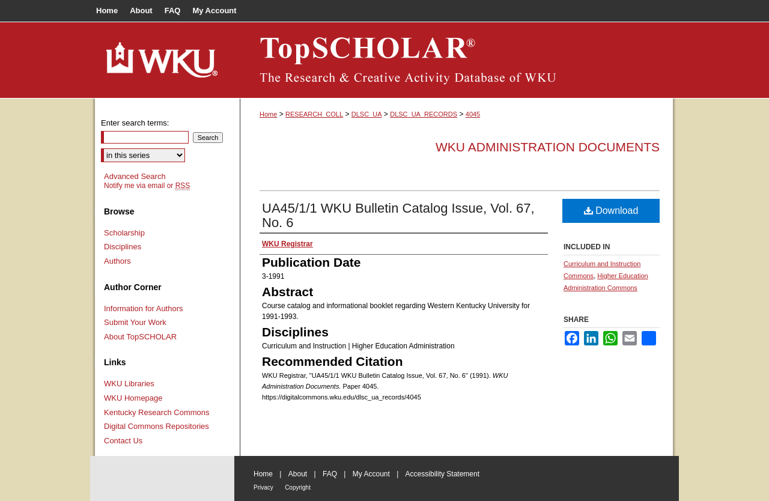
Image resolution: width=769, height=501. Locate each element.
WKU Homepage (133, 397)
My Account (371, 474)
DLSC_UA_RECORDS (423, 114)
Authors (117, 261)
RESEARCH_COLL (314, 114)
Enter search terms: (135, 122)
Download (611, 210)
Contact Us (123, 440)
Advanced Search (135, 176)
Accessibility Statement (442, 474)
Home (268, 114)
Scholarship (124, 232)
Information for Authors (143, 308)
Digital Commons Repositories (156, 426)
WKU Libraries (129, 383)
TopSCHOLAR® (456, 60)
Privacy (263, 487)
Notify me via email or (147, 185)
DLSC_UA (366, 114)
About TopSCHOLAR (140, 336)
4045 (473, 114)
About (297, 474)
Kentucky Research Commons (157, 412)
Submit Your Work (135, 322)
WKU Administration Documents (548, 147)
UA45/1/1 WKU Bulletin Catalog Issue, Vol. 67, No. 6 (398, 215)
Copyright (298, 487)
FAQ (330, 474)
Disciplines (122, 246)
